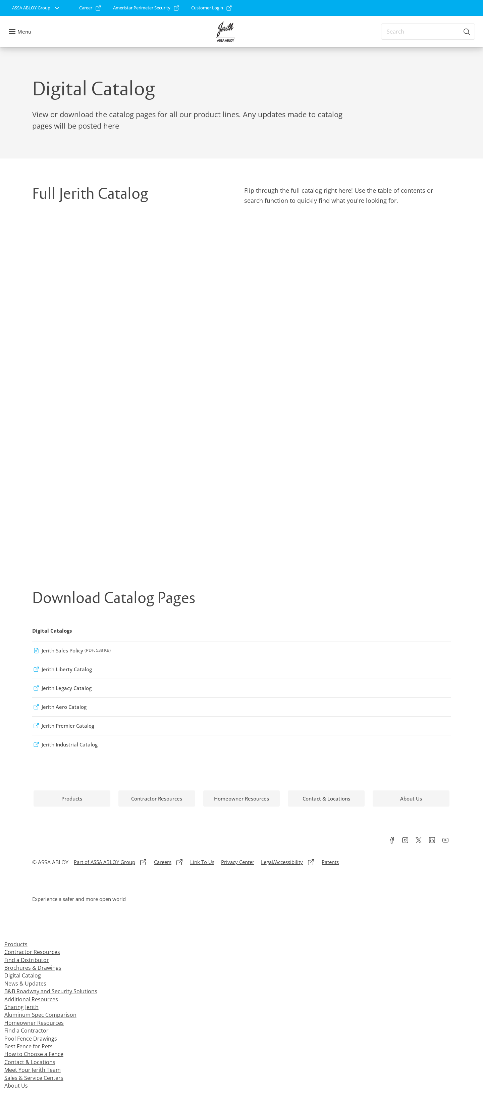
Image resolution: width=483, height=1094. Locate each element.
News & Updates (25, 983)
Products (16, 944)
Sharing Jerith (21, 1007)
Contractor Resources (32, 952)
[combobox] (428, 32)
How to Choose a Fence (33, 1054)
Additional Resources (31, 999)
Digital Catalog (22, 975)
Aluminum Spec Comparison (40, 1014)
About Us (16, 1085)
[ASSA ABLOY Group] (36, 8)
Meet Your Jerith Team (32, 1070)
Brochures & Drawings (32, 967)
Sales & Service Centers (33, 1078)
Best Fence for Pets (28, 1046)
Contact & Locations (29, 1062)
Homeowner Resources (34, 1023)
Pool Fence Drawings (30, 1038)
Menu (24, 31)
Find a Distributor (26, 960)
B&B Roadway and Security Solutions (50, 991)
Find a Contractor (26, 1030)
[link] (90, 8)
